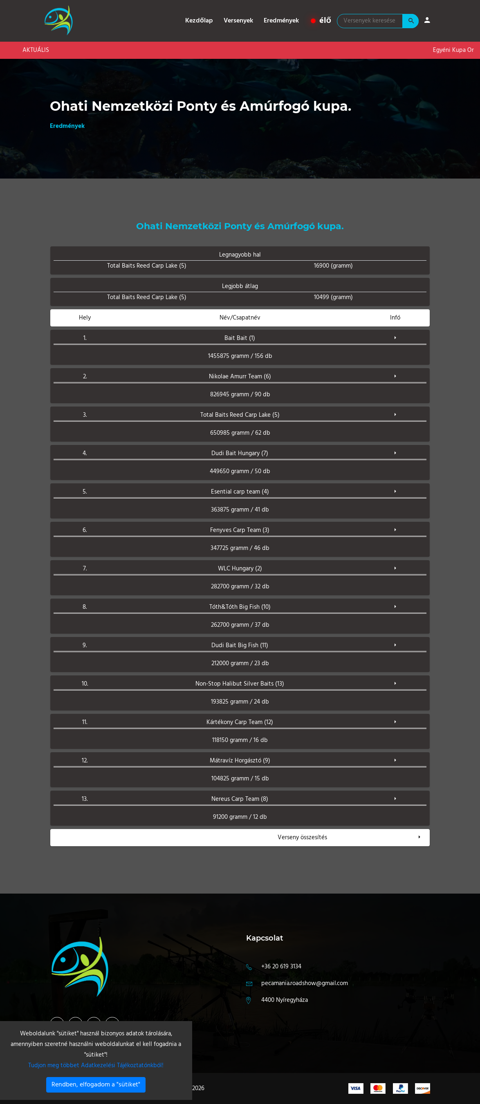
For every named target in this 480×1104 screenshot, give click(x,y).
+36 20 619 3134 (281, 967)
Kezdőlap (199, 21)
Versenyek (238, 21)
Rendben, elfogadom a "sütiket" (96, 1084)
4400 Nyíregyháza (284, 1000)
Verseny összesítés (302, 838)
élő (321, 21)
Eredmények (281, 21)
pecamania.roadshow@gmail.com (304, 983)
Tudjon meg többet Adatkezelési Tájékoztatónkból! (96, 1065)
